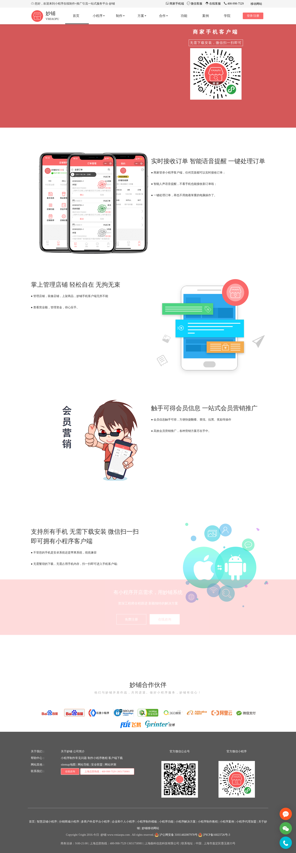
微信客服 (196, 3)
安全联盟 (97, 764)
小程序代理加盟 (246, 821)
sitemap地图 (68, 764)
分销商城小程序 (69, 821)
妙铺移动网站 (150, 828)
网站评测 (110, 764)
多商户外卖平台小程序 (95, 821)
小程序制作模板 (147, 821)
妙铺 (51, 13)
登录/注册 (253, 15)
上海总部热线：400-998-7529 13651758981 (107, 771)
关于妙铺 (66, 751)
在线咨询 (70, 771)
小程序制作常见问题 (74, 758)
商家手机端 (176, 3)
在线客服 (214, 3)
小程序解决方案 (186, 821)
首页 (32, 821)
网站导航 (83, 764)
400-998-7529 (235, 3)
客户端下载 (115, 758)
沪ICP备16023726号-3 (214, 834)
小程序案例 (227, 821)
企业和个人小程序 (123, 821)
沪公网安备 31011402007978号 (176, 834)
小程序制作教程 (208, 821)
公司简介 (79, 751)
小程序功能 (166, 821)
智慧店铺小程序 (47, 821)
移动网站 (256, 3)
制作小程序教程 (98, 758)
